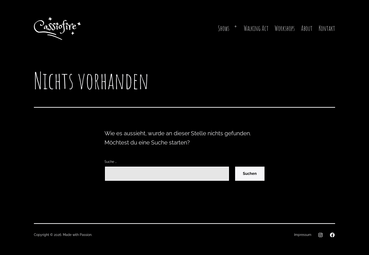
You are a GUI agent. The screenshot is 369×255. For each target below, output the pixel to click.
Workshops (285, 28)
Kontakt (327, 28)
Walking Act (256, 28)
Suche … (110, 162)
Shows (223, 28)
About (307, 28)
